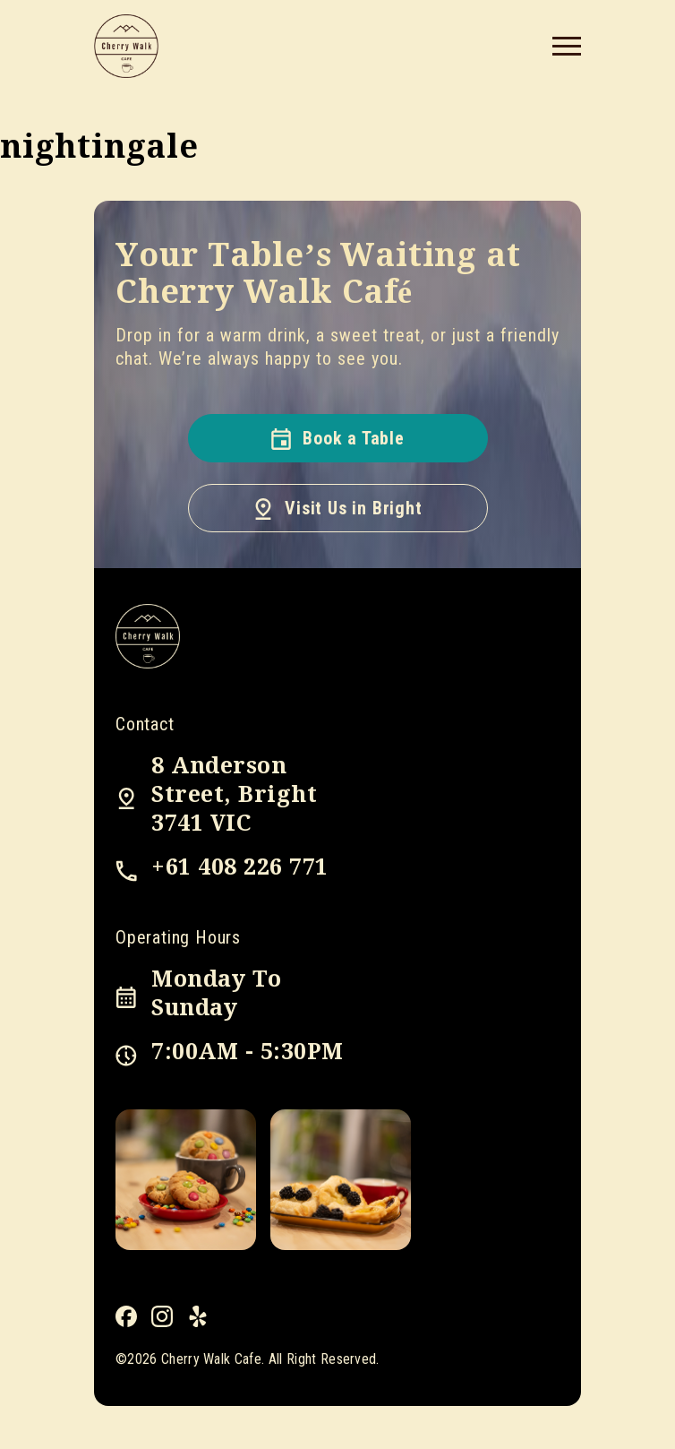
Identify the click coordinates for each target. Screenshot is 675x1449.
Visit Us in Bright (337, 508)
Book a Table (337, 438)
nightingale (99, 146)
